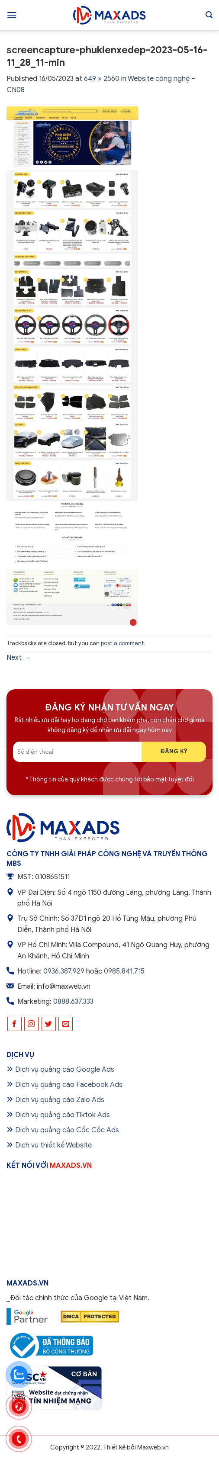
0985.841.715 (124, 971)
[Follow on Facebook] (14, 1024)
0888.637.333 (73, 1001)
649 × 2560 (101, 78)
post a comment (122, 643)
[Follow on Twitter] (49, 1024)
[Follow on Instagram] (31, 1024)
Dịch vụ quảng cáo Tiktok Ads (62, 1115)
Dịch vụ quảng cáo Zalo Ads (59, 1100)
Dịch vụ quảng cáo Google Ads (64, 1069)
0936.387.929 (63, 971)
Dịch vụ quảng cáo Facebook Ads (68, 1084)
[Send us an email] (65, 1024)
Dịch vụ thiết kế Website (53, 1145)
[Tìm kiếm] (209, 14)
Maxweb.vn (153, 1447)
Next (18, 657)
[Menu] (11, 15)
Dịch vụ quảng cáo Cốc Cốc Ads (67, 1130)
